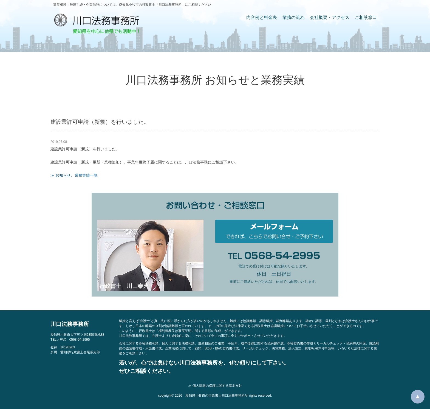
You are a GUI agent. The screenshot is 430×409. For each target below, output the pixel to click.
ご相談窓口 (366, 17)
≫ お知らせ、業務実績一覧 (74, 175)
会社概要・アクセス (329, 17)
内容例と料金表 (261, 17)
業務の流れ (293, 17)
